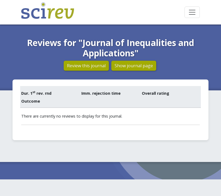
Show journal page (134, 66)
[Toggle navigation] (192, 12)
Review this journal (86, 66)
